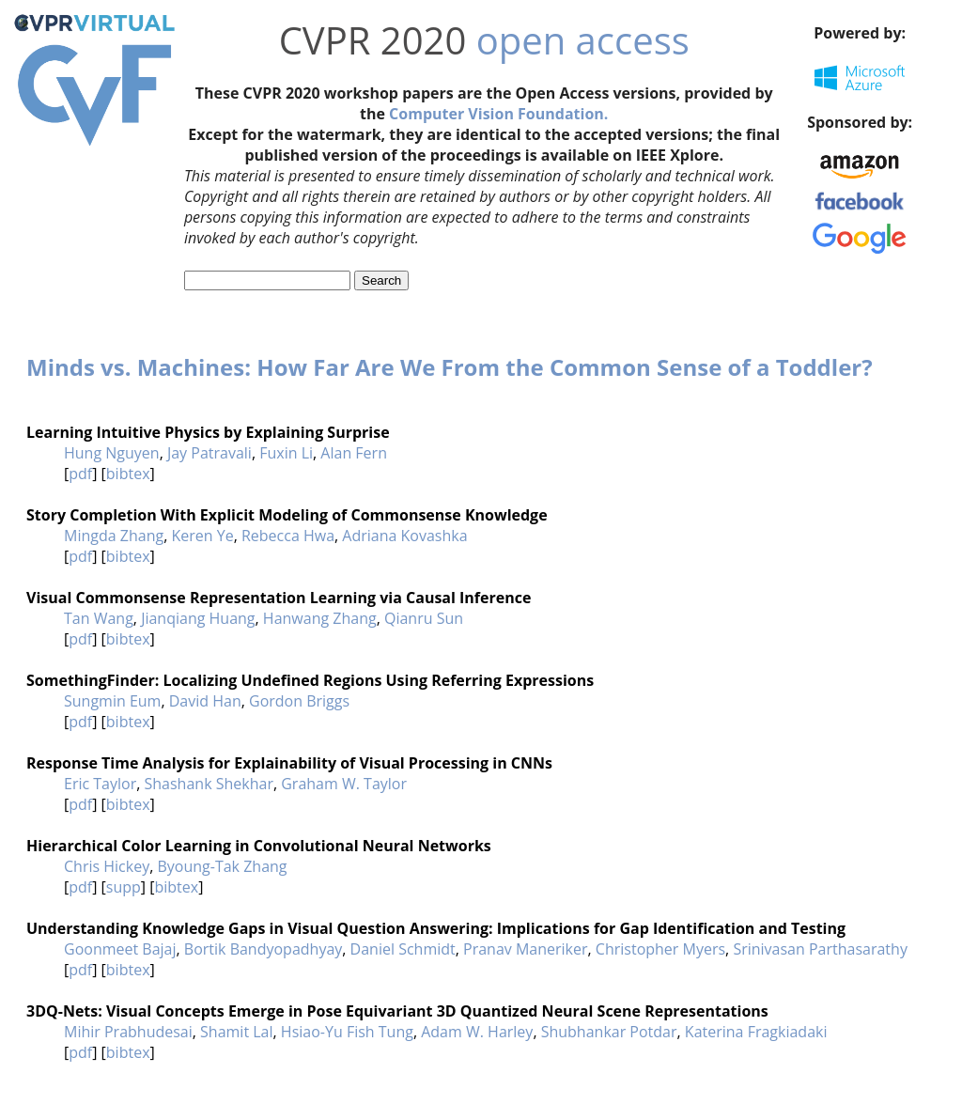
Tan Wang (98, 618)
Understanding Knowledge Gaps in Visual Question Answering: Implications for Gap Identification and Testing (436, 928)
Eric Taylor (100, 783)
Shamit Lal (236, 1031)
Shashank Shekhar (209, 783)
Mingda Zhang (113, 535)
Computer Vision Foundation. (498, 113)
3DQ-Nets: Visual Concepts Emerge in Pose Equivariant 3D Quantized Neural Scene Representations (397, 1011)
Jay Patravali (209, 453)
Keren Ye (202, 535)
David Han (205, 701)
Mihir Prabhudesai (128, 1031)
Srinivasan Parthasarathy (820, 949)
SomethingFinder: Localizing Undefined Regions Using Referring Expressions (310, 680)
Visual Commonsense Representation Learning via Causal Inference (278, 597)
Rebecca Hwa (287, 535)
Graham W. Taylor (344, 783)
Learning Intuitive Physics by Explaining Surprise (208, 432)
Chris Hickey (106, 866)
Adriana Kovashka (404, 535)
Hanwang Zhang (320, 618)
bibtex (128, 473)
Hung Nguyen (112, 453)
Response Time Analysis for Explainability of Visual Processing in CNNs (289, 763)
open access (583, 40)
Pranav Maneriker (525, 949)
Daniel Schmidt (403, 949)
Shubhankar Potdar (609, 1031)
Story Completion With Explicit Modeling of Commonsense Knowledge (287, 515)
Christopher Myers (660, 949)
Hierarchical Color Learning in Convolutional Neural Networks (258, 845)
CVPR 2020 (373, 40)
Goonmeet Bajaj (120, 949)
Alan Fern (353, 453)
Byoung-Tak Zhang (222, 866)
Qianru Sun (423, 618)
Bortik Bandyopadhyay (263, 949)
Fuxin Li (286, 453)
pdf (80, 473)
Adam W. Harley (477, 1031)
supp (123, 887)
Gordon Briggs (299, 701)
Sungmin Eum (112, 701)
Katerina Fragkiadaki (756, 1031)
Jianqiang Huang (198, 618)
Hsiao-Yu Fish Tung (347, 1031)
